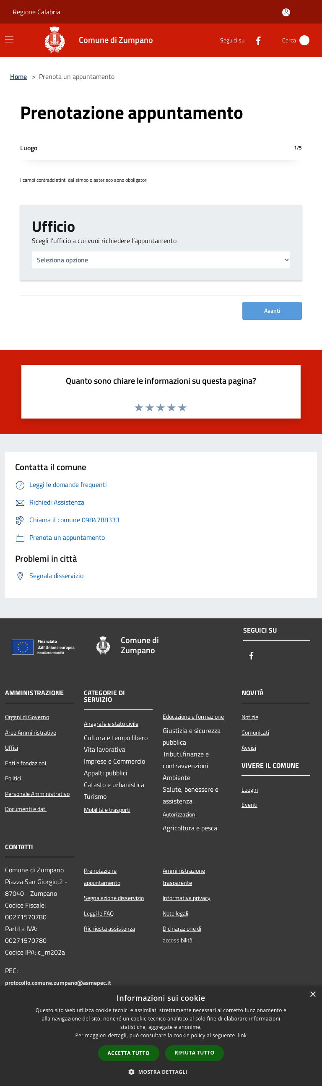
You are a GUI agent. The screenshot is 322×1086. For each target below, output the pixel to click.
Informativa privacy (186, 898)
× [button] (312, 995)
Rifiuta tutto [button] (195, 1052)
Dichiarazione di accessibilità (182, 934)
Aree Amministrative (30, 732)
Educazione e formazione (193, 716)
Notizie (250, 717)
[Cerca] (304, 40)
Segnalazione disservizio (114, 898)
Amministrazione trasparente (184, 876)
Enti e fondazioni (25, 763)
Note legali (175, 913)
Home (18, 76)
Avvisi (249, 747)
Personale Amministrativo (37, 793)
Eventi (249, 804)
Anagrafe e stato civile (111, 723)
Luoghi (250, 789)
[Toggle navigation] (9, 39)
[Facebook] (255, 40)
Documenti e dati (26, 809)
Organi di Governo (27, 717)
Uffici (11, 747)
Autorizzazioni (180, 814)
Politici (13, 778)
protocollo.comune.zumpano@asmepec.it (58, 982)
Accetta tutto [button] (129, 1053)
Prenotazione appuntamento (102, 876)
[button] (161, 1072)
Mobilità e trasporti (107, 809)
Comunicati (255, 732)
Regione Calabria (36, 12)
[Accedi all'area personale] (286, 12)
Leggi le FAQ (99, 913)
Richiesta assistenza (109, 928)
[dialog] (161, 1036)
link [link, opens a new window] (242, 1035)
